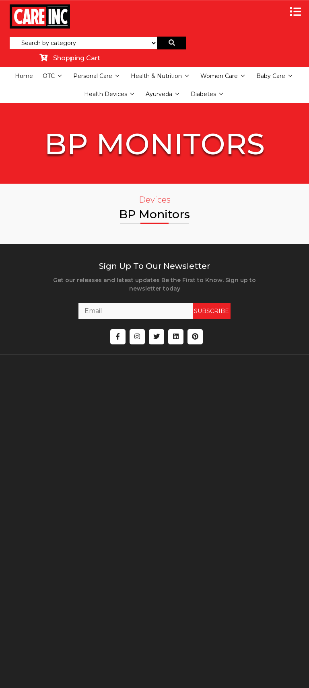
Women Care (219, 76)
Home (24, 76)
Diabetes (203, 94)
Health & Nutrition (156, 76)
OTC (49, 76)
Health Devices (105, 94)
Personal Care (92, 76)
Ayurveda (159, 94)
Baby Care (270, 76)
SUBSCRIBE (200, 311)
